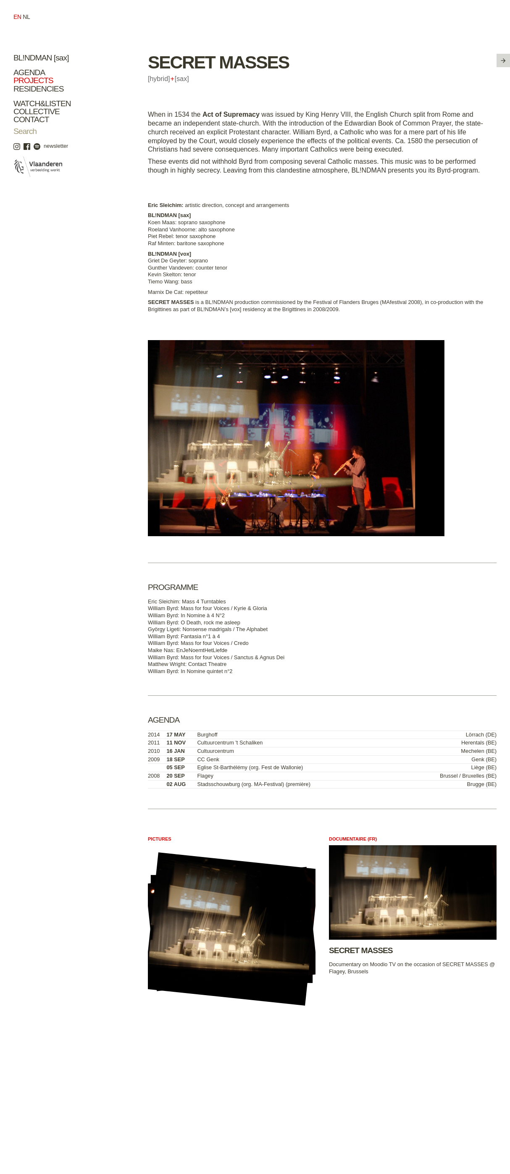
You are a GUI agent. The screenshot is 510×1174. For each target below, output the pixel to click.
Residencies (38, 88)
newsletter (56, 146)
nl (26, 16)
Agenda (29, 72)
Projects (33, 80)
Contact (31, 119)
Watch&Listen (42, 103)
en (17, 16)
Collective (36, 111)
